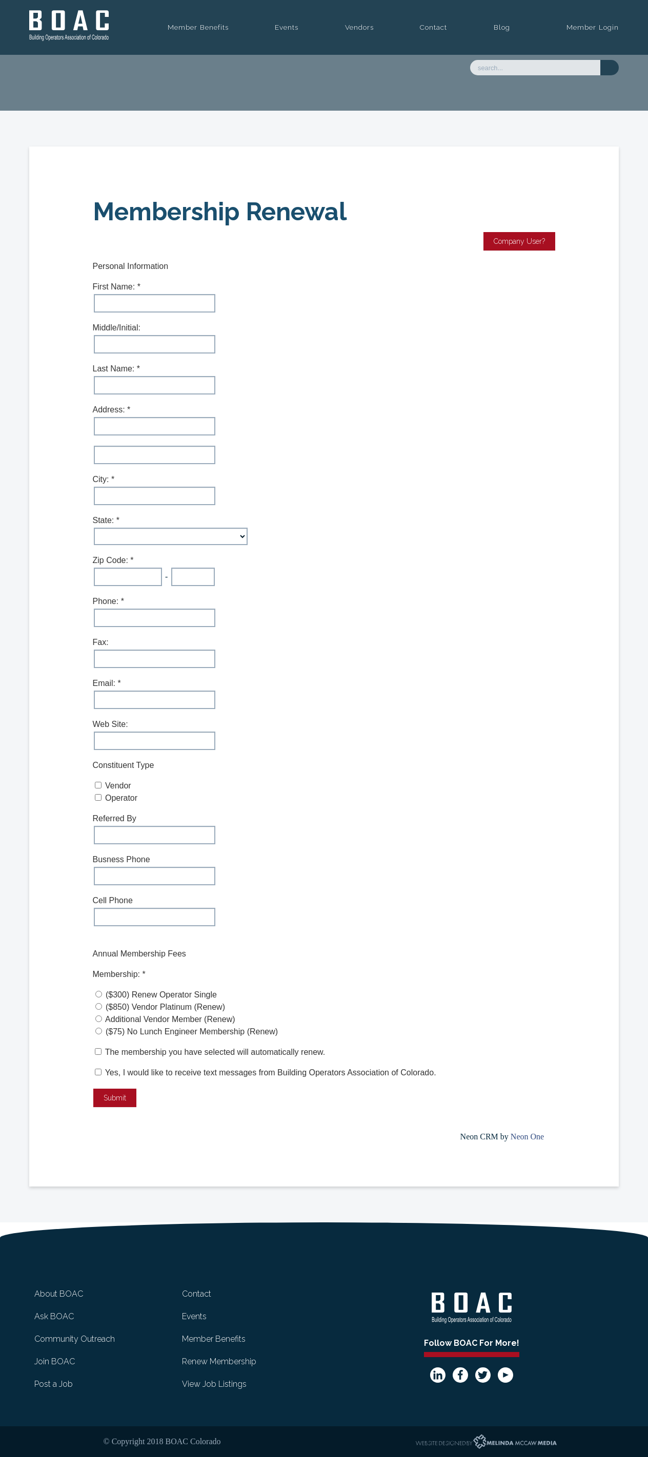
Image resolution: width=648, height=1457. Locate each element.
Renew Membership (219, 1361)
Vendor (118, 785)
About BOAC (58, 1294)
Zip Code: (112, 560)
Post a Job (53, 1384)
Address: (110, 409)
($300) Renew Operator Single (161, 994)
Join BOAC (54, 1361)
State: (104, 520)
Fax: (101, 642)
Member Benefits (198, 27)
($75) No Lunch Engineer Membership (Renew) (192, 1031)
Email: (105, 683)
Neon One (527, 1136)
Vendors (359, 27)
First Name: (115, 286)
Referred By (114, 818)
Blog (502, 27)
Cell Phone (113, 900)
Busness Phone (121, 859)
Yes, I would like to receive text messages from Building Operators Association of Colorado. (265, 1072)
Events (286, 27)
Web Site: (110, 724)
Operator (121, 798)
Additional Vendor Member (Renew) (170, 1019)
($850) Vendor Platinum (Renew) (165, 1007)
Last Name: (115, 368)
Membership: (118, 974)
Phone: (107, 601)
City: (102, 479)
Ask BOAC (54, 1316)
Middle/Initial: (116, 327)
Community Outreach (74, 1339)
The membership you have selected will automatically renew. (215, 1052)
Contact (433, 27)
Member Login (592, 27)
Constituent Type (123, 765)
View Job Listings (214, 1384)
